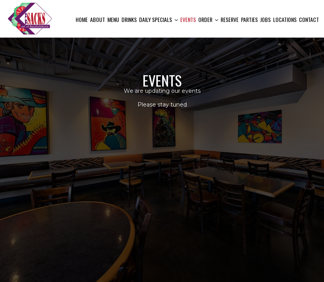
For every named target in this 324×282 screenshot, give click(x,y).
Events (188, 20)
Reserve (230, 20)
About (97, 20)
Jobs (265, 20)
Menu (113, 20)
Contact (309, 20)
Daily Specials (158, 20)
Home (82, 20)
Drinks (129, 20)
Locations (285, 20)
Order (208, 20)
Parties (249, 20)
